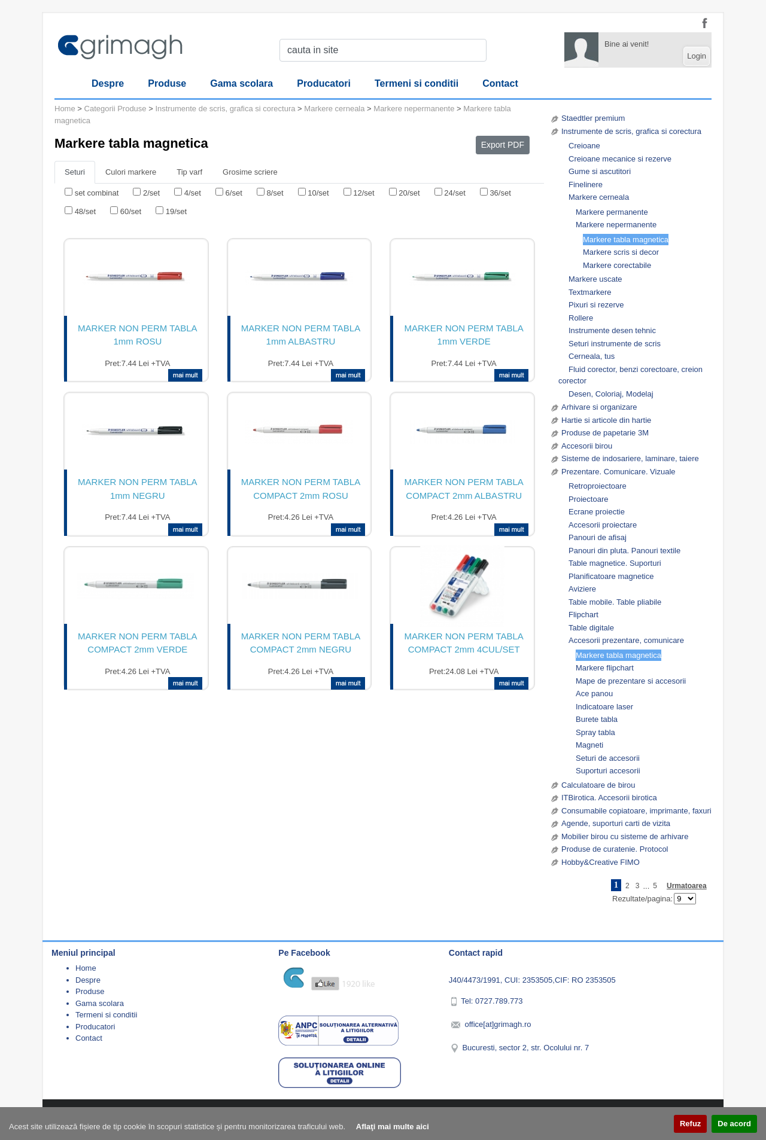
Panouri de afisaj (598, 537)
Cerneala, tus (592, 356)
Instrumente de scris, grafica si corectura (631, 131)
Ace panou (594, 693)
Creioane (584, 145)
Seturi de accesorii (608, 758)
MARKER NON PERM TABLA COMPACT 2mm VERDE (137, 643)
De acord (734, 1123)
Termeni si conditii (416, 83)
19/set (176, 211)
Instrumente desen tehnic (612, 330)
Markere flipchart (605, 667)
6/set (234, 192)
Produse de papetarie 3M (605, 432)
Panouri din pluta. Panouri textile (624, 550)
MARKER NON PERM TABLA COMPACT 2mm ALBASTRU (463, 489)
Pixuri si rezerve (596, 304)
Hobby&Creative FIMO (600, 862)
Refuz (690, 1123)
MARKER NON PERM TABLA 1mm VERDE (463, 335)
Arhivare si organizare (599, 407)
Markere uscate (595, 279)
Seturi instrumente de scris (615, 343)
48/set (85, 211)
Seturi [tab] (75, 171)
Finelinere (586, 184)
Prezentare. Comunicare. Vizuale (618, 471)
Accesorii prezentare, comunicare (626, 640)
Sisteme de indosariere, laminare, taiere (630, 458)
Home (64, 108)
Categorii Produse (115, 108)
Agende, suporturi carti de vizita (615, 823)
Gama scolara (241, 83)
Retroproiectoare (598, 485)
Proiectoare (588, 499)
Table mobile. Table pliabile (615, 602)
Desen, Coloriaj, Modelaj (611, 393)
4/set (192, 192)
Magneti (589, 744)
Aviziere (582, 588)
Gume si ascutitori (600, 171)
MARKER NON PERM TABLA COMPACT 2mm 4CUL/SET (463, 643)
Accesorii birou (586, 445)
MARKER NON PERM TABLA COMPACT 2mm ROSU (300, 489)
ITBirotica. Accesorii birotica (609, 797)
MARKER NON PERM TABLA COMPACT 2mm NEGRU (300, 643)
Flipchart (583, 614)
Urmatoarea (687, 886)
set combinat (97, 192)
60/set (130, 211)
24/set (454, 192)
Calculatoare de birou (598, 785)
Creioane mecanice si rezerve (620, 158)
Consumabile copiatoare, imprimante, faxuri (636, 810)
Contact (500, 83)
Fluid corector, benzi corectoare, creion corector (630, 375)
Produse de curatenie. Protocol (614, 849)
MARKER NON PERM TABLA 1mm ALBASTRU (300, 335)
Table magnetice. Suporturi (615, 563)
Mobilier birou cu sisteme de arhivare (624, 836)
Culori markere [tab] (130, 171)
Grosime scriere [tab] (250, 171)
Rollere (581, 317)
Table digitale (591, 627)
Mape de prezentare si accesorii (631, 680)
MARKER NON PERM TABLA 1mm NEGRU (137, 489)
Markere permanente (612, 212)
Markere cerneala (599, 197)
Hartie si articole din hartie (606, 420)
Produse (167, 83)
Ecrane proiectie (597, 511)
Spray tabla (595, 732)
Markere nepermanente (616, 224)
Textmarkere (590, 292)
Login (696, 55)
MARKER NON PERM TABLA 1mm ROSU (137, 335)
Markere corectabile (617, 265)
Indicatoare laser (604, 706)
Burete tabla (597, 719)
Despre (108, 83)
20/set (409, 192)
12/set (363, 192)
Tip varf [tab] (189, 171)
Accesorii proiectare (603, 524)
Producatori (324, 83)
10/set (318, 192)
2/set (151, 192)
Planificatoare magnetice (611, 576)
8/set (274, 192)
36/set (500, 192)
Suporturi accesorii (608, 770)
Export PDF (502, 145)
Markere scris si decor (621, 252)
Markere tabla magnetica (625, 239)
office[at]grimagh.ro (497, 1024)
